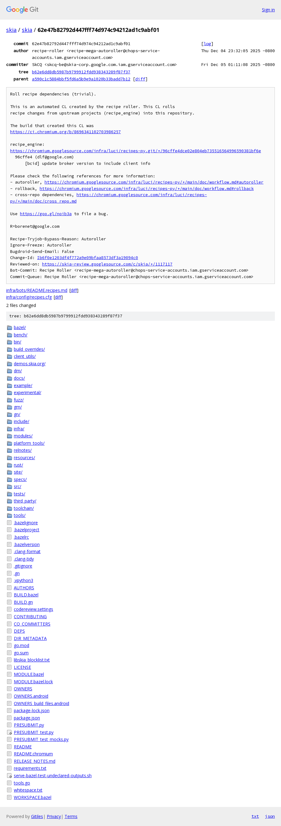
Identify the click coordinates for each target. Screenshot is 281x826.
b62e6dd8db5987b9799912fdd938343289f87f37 (81, 72)
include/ (21, 421)
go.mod (21, 645)
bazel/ (20, 327)
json (270, 816)
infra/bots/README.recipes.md (36, 290)
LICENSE (22, 667)
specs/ (20, 479)
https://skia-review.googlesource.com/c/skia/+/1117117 (107, 264)
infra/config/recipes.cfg (29, 297)
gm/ (18, 407)
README (23, 747)
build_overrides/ (29, 349)
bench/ (20, 335)
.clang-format (27, 551)
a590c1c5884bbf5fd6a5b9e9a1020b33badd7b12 (81, 79)
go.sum (21, 653)
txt (255, 816)
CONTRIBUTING (30, 616)
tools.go (22, 783)
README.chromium (33, 754)
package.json (27, 718)
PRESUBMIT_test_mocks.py (41, 739)
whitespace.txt (28, 790)
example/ (23, 385)
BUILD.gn (23, 602)
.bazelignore (26, 522)
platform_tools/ (29, 443)
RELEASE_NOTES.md (34, 761)
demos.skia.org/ (30, 363)
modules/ (23, 436)
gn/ (17, 414)
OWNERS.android (31, 696)
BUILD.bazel (26, 595)
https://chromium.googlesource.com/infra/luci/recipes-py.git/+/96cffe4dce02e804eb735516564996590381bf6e (135, 150)
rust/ (18, 465)
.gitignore (23, 566)
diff (140, 79)
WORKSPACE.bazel (32, 797)
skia (11, 29)
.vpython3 (23, 580)
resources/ (24, 457)
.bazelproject (26, 530)
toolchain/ (24, 508)
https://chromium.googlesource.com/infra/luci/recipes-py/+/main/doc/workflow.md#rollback (147, 188)
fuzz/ (19, 400)
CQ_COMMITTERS (32, 624)
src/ (17, 486)
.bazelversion (27, 544)
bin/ (17, 342)
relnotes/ (23, 450)
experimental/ (27, 392)
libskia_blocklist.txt (32, 660)
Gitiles (37, 816)
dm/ (18, 371)
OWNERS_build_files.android (41, 703)
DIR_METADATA (30, 638)
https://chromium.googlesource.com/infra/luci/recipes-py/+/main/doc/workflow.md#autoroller (154, 182)
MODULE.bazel (29, 674)
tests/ (19, 494)
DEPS (19, 631)
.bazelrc (21, 537)
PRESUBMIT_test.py (33, 732)
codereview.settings (33, 609)
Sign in (268, 10)
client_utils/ (25, 356)
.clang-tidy (24, 559)
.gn (17, 573)
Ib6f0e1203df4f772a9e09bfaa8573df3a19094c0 (87, 257)
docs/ (19, 378)
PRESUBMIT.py (29, 725)
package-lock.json (31, 710)
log (207, 43)
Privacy (54, 816)
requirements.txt (30, 768)
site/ (18, 472)
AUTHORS (24, 588)
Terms (71, 816)
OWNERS (23, 689)
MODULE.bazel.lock (33, 681)
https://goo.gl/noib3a (46, 213)
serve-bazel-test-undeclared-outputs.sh (53, 775)
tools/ (20, 515)
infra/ (19, 429)
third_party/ (25, 501)
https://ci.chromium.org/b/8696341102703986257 (65, 131)
